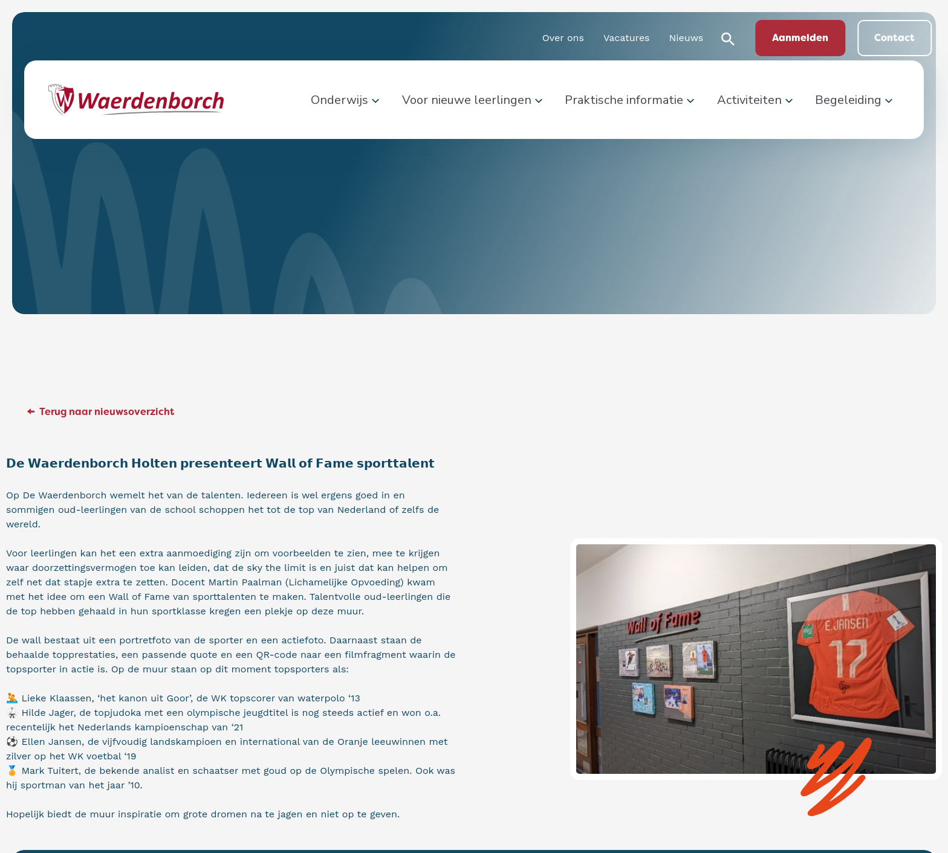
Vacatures (626, 37)
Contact (894, 37)
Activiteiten (749, 100)
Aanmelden (800, 37)
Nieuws (686, 37)
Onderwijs (339, 100)
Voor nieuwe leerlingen (466, 100)
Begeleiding (848, 100)
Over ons (563, 37)
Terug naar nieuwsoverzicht (106, 411)
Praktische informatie (624, 100)
